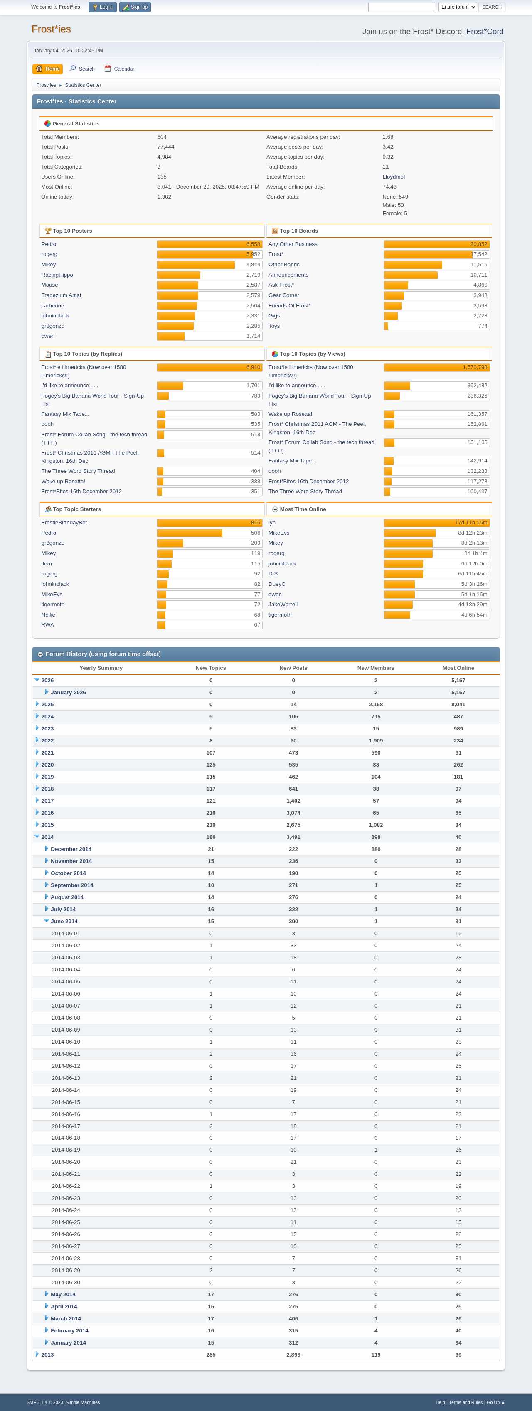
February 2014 (69, 1330)
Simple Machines (83, 1402)
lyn (272, 522)
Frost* (275, 254)
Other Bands (284, 264)
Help (440, 1402)
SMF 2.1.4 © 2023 (45, 1402)
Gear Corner (283, 295)
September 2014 (72, 885)
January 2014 (68, 1343)
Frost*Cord (485, 31)
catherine (53, 305)
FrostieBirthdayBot (64, 522)
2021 (48, 753)
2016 (48, 813)
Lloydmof (394, 177)
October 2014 (68, 873)
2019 (48, 777)
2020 (48, 765)
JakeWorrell (283, 604)
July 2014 (63, 909)
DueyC (277, 584)
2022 (48, 740)
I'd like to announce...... (70, 385)
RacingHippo (57, 275)
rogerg (50, 254)
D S (273, 573)
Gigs (274, 315)
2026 (48, 680)
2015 (48, 825)
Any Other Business (293, 244)
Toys (274, 326)
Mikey (49, 264)
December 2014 (71, 849)
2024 (48, 716)
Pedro (49, 244)
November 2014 (71, 861)
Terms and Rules (466, 1402)
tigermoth (53, 604)
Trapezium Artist (61, 295)
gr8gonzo (53, 326)
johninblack (55, 315)
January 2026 (68, 692)
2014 (48, 837)
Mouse (50, 285)
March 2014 (66, 1318)
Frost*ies (51, 28)
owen (48, 336)
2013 (48, 1355)
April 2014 (64, 1306)
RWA (48, 625)
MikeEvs (52, 594)
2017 (48, 801)
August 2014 (67, 897)
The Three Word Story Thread (78, 471)
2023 (48, 728)
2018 (48, 789)
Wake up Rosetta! (63, 481)
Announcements (288, 275)
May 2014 (63, 1294)
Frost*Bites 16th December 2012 (82, 491)
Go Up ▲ (496, 1402)
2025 (48, 704)
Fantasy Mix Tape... (65, 414)
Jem (47, 563)
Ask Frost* (281, 285)
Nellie (48, 615)
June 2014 (64, 921)
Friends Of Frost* (289, 305)
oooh (48, 424)
